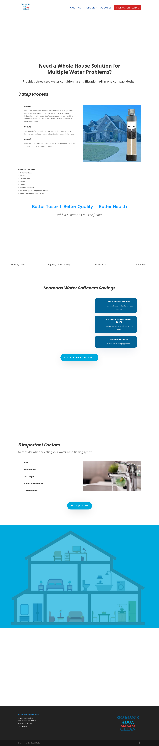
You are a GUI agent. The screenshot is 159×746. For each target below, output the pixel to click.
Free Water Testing (127, 8)
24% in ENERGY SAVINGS (119, 301)
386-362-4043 (23, 726)
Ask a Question (79, 506)
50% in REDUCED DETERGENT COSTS (119, 320)
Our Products (86, 8)
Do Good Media (34, 743)
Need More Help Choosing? (79, 357)
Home (72, 8)
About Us (106, 8)
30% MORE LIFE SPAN (118, 339)
